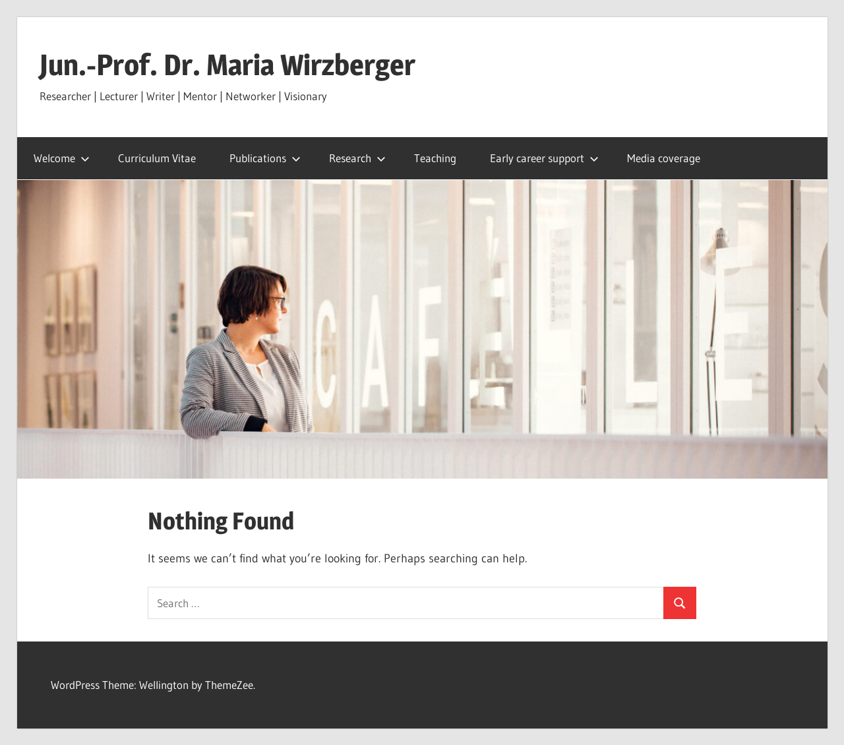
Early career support (544, 158)
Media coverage (663, 158)
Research (357, 158)
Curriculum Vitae (157, 158)
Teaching (435, 158)
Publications (265, 158)
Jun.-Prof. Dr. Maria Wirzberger (227, 64)
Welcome (62, 158)
